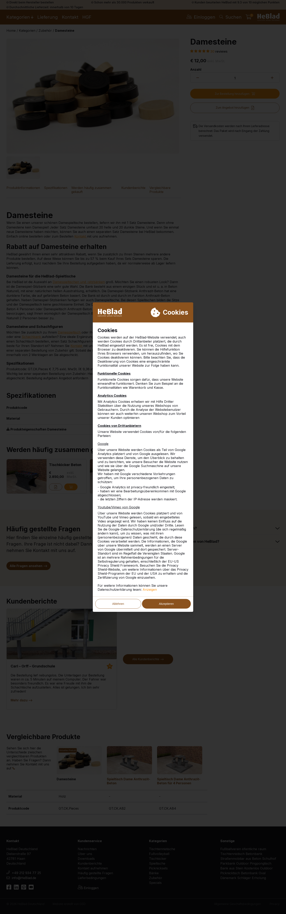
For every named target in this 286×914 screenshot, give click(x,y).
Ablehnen (118, 603)
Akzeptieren (166, 603)
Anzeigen (150, 590)
